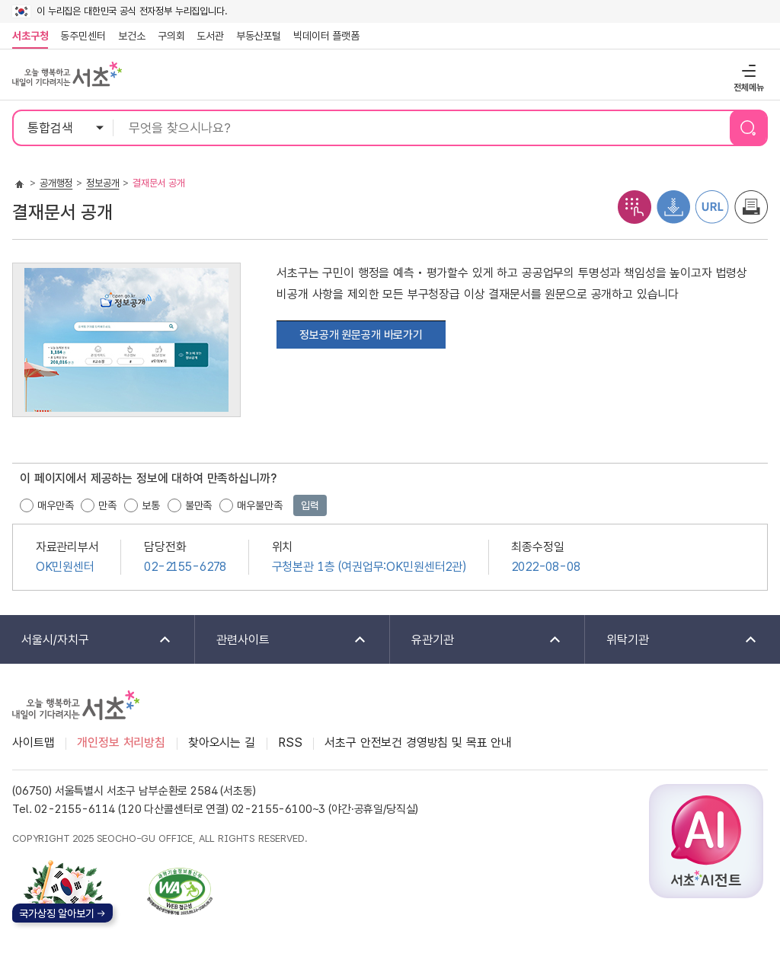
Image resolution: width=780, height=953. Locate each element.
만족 (107, 505)
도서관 (210, 36)
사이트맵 (33, 742)
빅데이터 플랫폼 (326, 36)
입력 (310, 505)
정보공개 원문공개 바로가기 (361, 335)
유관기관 (476, 641)
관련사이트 (281, 641)
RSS (290, 742)
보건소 (131, 36)
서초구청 (30, 36)
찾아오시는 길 (221, 742)
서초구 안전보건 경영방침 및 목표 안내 (418, 742)
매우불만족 (259, 505)
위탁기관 (672, 641)
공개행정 (56, 183)
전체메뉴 (747, 70)
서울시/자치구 (86, 641)
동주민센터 (80, 35)
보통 (151, 505)
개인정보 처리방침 (121, 742)
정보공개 (102, 183)
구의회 (171, 36)
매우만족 (55, 505)
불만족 (199, 505)
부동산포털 (258, 36)
